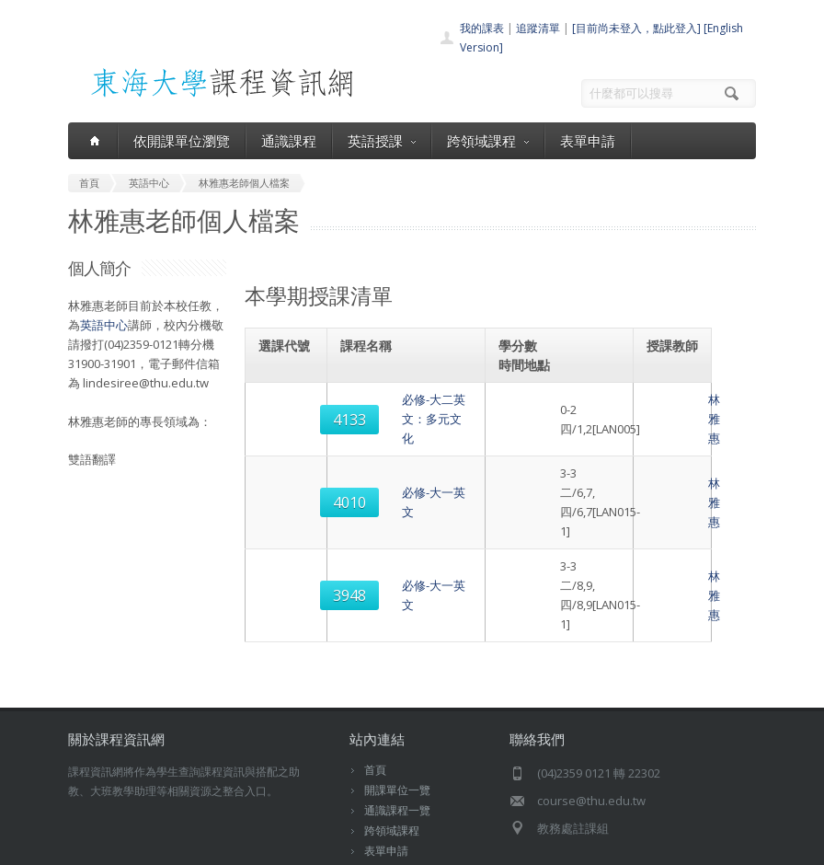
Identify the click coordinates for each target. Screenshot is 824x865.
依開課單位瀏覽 (181, 141)
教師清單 (386, 794)
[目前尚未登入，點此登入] (636, 28)
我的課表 (482, 28)
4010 (287, 464)
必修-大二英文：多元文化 (411, 409)
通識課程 (288, 141)
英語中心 (104, 325)
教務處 (381, 846)
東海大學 (88, 846)
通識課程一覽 (397, 713)
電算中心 (323, 846)
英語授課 (382, 141)
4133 (287, 409)
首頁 (375, 673)
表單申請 (587, 141)
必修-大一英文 (381, 464)
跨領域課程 (488, 141)
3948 (287, 518)
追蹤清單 (538, 28)
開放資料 (386, 774)
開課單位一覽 (397, 693)
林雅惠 (675, 409)
